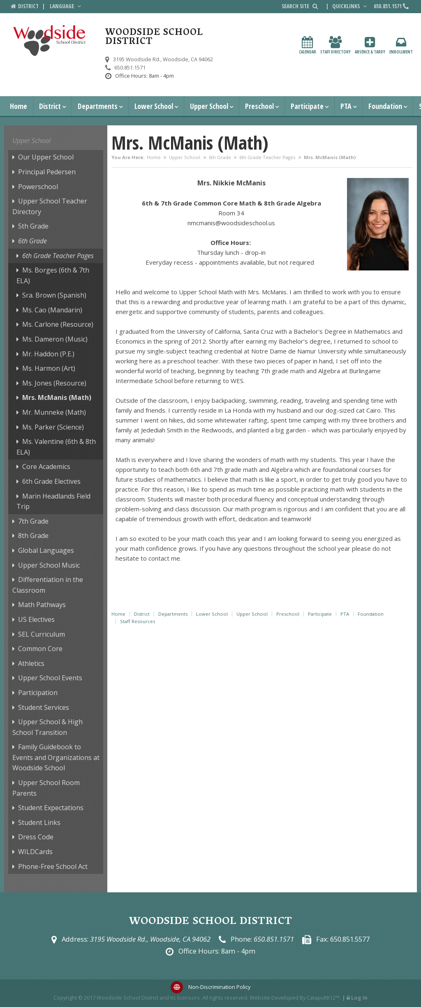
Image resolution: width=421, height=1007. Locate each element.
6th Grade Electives (51, 481)
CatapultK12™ (323, 997)
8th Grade (33, 535)
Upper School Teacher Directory (49, 206)
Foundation (385, 106)
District (50, 106)
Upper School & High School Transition (47, 727)
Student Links (39, 822)
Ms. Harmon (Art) (48, 368)
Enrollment (401, 45)
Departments (98, 106)
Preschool (259, 106)
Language (66, 6)
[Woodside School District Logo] (49, 40)
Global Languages (46, 550)
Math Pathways (42, 604)
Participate (307, 106)
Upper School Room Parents (46, 788)
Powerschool (38, 186)
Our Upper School (46, 157)
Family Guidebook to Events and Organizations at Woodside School (55, 757)
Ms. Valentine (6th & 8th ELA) (56, 447)
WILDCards (35, 851)
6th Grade (220, 157)
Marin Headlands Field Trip (53, 501)
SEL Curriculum (41, 634)
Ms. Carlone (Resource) (57, 324)
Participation (38, 692)
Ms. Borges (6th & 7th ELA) (52, 275)
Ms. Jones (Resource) (54, 383)
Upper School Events (50, 677)
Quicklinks (350, 6)
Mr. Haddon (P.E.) (48, 353)
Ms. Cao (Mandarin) (52, 309)
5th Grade (33, 226)
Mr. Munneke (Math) (54, 412)
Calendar (307, 45)
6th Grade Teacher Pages (267, 157)
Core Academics (46, 466)
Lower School (153, 106)
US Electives (36, 619)
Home (18, 106)
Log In (359, 997)
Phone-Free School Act (53, 866)
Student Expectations (50, 807)
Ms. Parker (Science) (53, 427)
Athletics (31, 663)
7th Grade (33, 521)
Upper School (209, 106)
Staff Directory (335, 45)
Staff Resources (137, 621)
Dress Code (35, 836)
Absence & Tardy (370, 45)
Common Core (40, 648)
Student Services (43, 707)
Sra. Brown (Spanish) (54, 295)
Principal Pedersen (47, 171)
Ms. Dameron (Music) (55, 339)
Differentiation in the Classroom (47, 585)
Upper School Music (49, 565)
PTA (346, 106)
